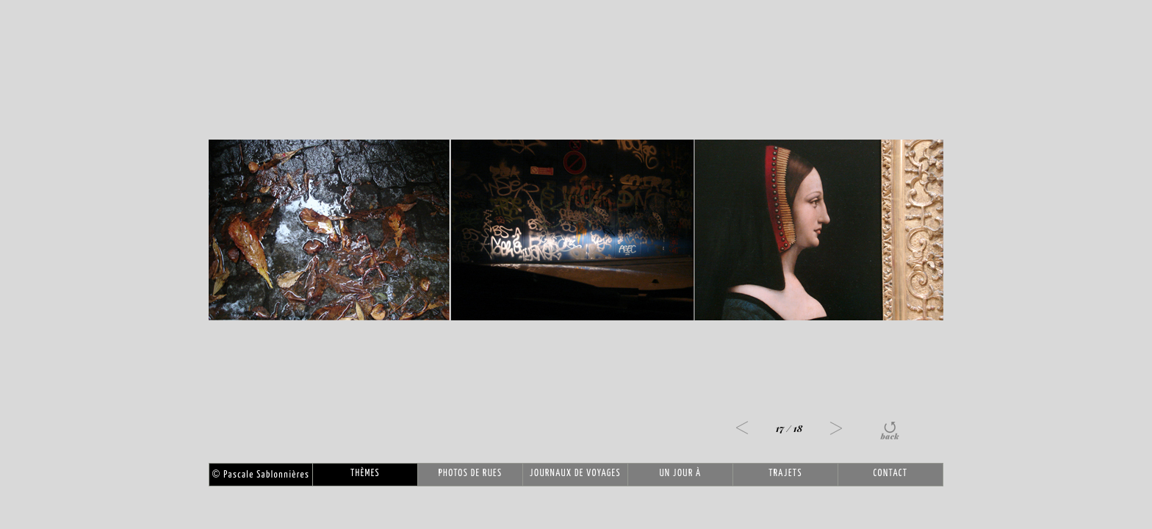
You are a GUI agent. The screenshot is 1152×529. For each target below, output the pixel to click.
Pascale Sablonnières (260, 475)
